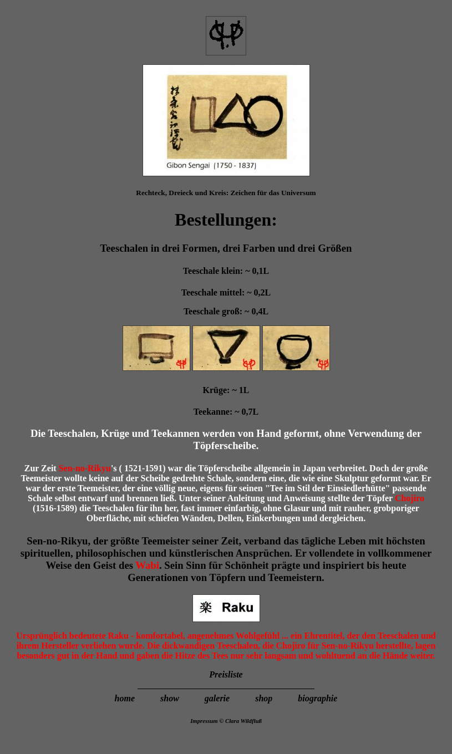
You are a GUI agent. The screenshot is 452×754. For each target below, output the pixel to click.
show (169, 698)
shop (265, 698)
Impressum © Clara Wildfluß (226, 720)
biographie (317, 698)
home (126, 698)
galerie (217, 698)
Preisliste (225, 674)
